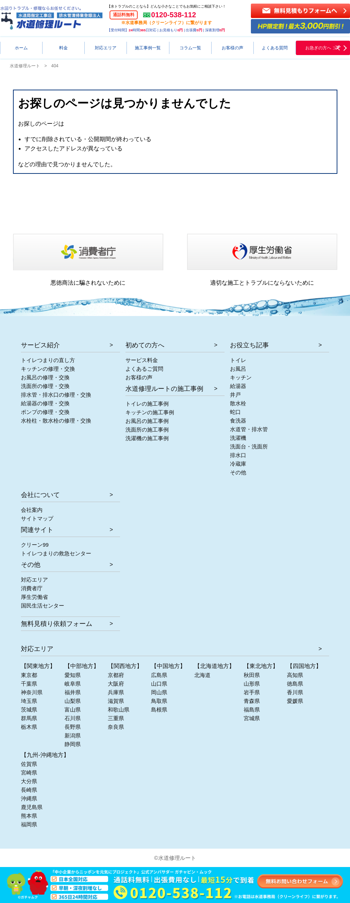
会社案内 (32, 510)
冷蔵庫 (238, 464)
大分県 (29, 781)
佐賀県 (29, 764)
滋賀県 (116, 701)
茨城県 (29, 709)
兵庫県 (116, 692)
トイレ (238, 360)
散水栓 (238, 403)
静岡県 (73, 744)
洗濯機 (238, 438)
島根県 (159, 709)
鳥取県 (159, 701)
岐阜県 (73, 684)
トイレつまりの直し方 (48, 360)
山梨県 (73, 701)
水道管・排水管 (249, 429)
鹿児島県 (32, 807)
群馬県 (29, 718)
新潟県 (73, 735)
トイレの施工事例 (147, 404)
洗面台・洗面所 (249, 446)
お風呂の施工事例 (147, 421)
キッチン (241, 377)
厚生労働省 (34, 597)
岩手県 (252, 692)
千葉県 (29, 684)
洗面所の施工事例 (147, 429)
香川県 (295, 692)
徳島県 (295, 684)
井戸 (235, 395)
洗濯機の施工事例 (147, 438)
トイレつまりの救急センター (56, 553)
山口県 (159, 684)
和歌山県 (118, 709)
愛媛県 (295, 701)
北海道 (202, 675)
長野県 (73, 727)
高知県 (295, 675)
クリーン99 (35, 545)
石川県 (73, 718)
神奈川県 (32, 692)
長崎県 (29, 790)
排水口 (238, 455)
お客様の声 (138, 377)
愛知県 (73, 675)
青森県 (252, 701)
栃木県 (29, 727)
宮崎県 (29, 772)
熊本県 (29, 816)
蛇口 (235, 412)
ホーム (21, 47)
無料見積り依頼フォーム (56, 623)
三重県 (116, 718)
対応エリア (34, 580)
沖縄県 (29, 798)
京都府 (116, 675)
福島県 (252, 709)
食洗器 (238, 420)
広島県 (159, 675)
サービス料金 (141, 360)
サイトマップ (37, 518)
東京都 (29, 675)
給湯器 (238, 386)
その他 (238, 472)
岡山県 (159, 692)
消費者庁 (32, 588)
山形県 (252, 684)
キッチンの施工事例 (149, 412)
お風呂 (238, 369)
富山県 (73, 709)
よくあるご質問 (144, 369)
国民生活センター (42, 605)
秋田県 (252, 675)
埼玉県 (29, 701)
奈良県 (116, 727)
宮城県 (252, 718)
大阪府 (116, 684)
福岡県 (29, 824)
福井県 (73, 692)
